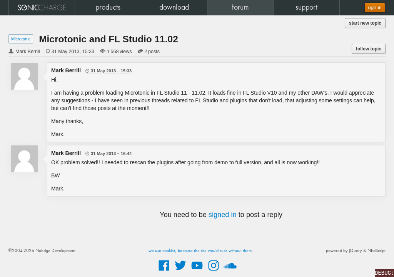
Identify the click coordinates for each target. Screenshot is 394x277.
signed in (223, 215)
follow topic (368, 49)
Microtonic (20, 39)
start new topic (365, 23)
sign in (375, 7)
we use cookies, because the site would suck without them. (201, 251)
